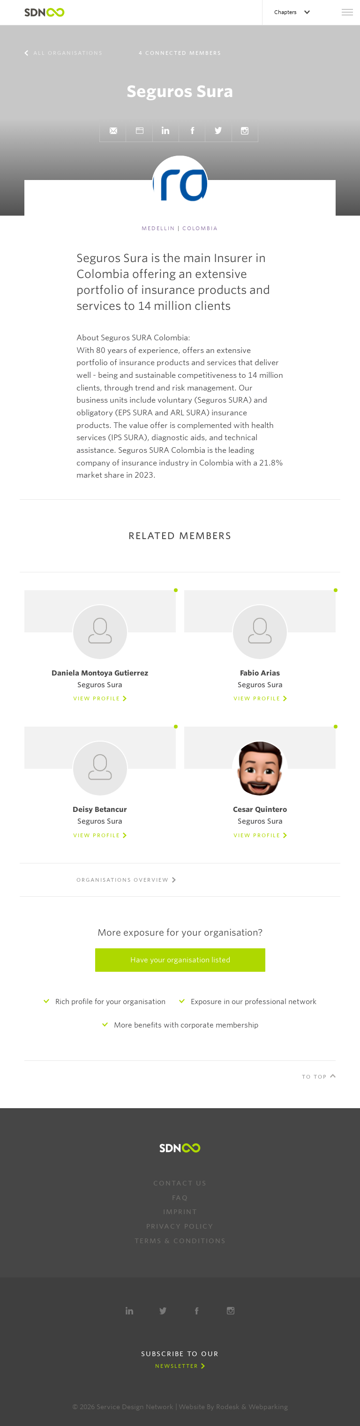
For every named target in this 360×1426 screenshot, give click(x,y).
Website (139, 131)
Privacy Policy (180, 1226)
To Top (314, 1076)
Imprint (180, 1212)
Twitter (218, 131)
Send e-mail (113, 131)
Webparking (268, 1407)
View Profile (96, 698)
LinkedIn (165, 131)
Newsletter (176, 1366)
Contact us (180, 1183)
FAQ (180, 1197)
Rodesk (228, 1407)
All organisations (67, 53)
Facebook (192, 131)
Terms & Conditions (180, 1241)
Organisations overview (122, 880)
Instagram (244, 131)
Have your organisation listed (180, 960)
